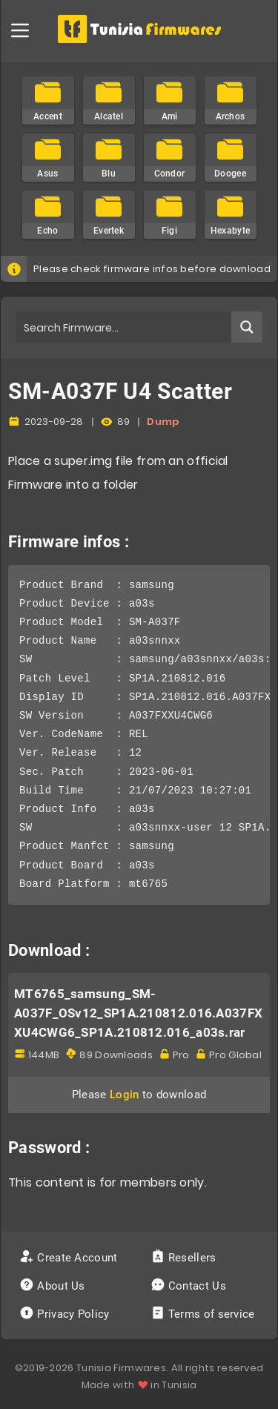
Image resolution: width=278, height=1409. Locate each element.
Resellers (184, 1257)
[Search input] (124, 327)
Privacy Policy (66, 1314)
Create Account (70, 1257)
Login (124, 1094)
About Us (53, 1286)
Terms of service (204, 1314)
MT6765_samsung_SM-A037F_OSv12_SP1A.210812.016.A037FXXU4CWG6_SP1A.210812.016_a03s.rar (138, 1013)
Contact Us (190, 1286)
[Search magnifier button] (246, 327)
